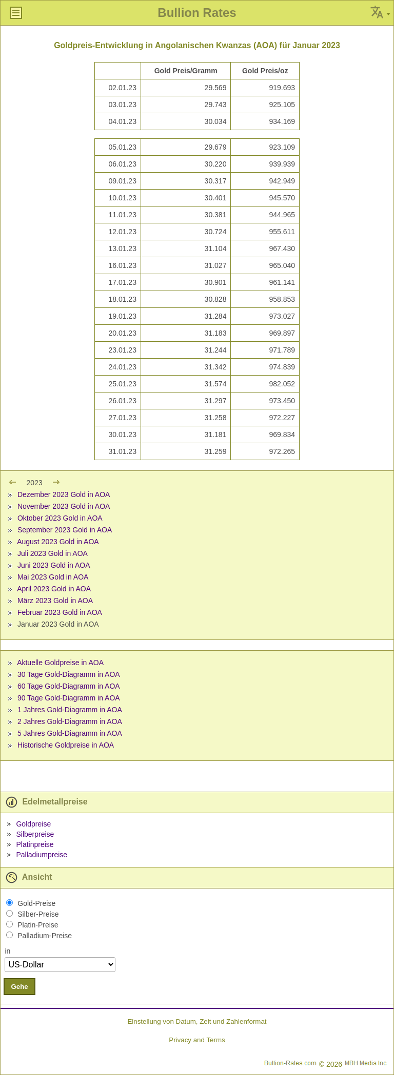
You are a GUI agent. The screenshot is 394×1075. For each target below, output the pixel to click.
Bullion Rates (196, 12)
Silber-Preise (37, 914)
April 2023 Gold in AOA (54, 589)
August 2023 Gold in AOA (58, 542)
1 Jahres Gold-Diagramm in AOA (69, 710)
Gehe (19, 986)
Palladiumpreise (41, 855)
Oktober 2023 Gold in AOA (60, 518)
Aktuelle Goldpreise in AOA (60, 662)
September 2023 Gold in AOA (64, 530)
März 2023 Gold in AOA (55, 600)
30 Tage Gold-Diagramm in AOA (68, 674)
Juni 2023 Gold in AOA (53, 565)
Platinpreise (34, 844)
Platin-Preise (37, 925)
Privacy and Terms (197, 1040)
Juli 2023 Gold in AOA (52, 553)
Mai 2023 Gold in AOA (53, 577)
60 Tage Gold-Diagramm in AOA (68, 686)
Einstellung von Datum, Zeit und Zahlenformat (196, 1021)
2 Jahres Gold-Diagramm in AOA (69, 721)
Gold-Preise (36, 903)
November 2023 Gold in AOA (63, 506)
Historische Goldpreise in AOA (65, 745)
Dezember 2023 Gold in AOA (63, 494)
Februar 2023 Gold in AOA (59, 612)
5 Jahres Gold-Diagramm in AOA (69, 733)
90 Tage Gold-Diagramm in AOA (68, 698)
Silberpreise (35, 834)
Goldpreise (33, 824)
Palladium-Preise (44, 936)
